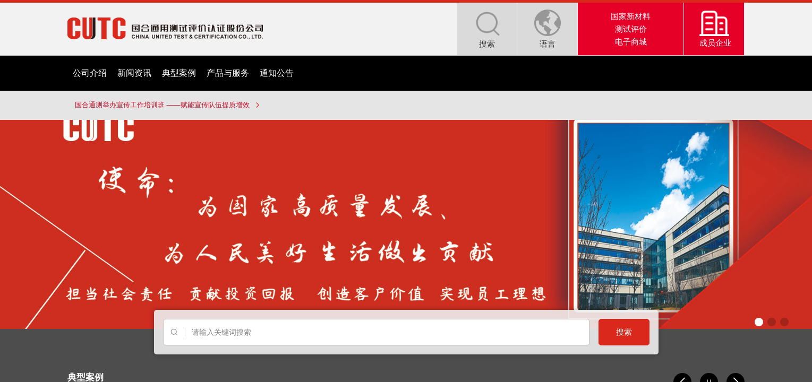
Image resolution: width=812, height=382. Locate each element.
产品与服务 (228, 72)
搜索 (624, 331)
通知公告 (277, 72)
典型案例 (179, 72)
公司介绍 (90, 72)
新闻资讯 (134, 72)
